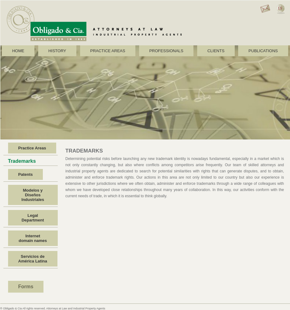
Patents (25, 174)
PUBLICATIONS (263, 50)
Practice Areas (32, 148)
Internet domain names (33, 238)
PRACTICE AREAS (107, 50)
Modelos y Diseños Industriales (32, 195)
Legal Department (32, 217)
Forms (26, 286)
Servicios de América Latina (32, 258)
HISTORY (57, 50)
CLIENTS (215, 50)
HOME (18, 50)
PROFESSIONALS (166, 50)
